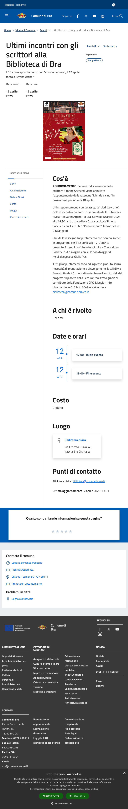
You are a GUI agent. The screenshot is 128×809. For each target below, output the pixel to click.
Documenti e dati (12, 689)
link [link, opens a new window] (96, 789)
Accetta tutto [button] (51, 796)
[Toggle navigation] (7, 16)
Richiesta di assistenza (46, 743)
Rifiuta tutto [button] (77, 795)
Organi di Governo (12, 656)
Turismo (38, 687)
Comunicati (102, 661)
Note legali (71, 733)
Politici (6, 675)
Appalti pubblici (42, 678)
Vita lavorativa (41, 668)
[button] (64, 803)
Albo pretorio (72, 729)
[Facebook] (76, 16)
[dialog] (64, 789)
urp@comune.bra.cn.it (15, 766)
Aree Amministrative (14, 661)
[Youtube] (93, 16)
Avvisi (99, 666)
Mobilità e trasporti (44, 692)
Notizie (100, 656)
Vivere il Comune (26, 30)
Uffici (5, 666)
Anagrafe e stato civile (46, 659)
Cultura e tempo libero (46, 664)
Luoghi (100, 686)
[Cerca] (121, 16)
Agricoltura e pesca (76, 703)
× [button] (124, 773)
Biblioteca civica (75, 440)
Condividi (94, 46)
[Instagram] (101, 16)
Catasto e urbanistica (45, 682)
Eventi (43, 30)
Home (7, 30)
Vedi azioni (111, 46)
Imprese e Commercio (45, 673)
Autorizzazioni (73, 698)
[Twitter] (84, 16)
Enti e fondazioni (12, 670)
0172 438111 (21, 738)
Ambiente (70, 684)
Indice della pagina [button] (19, 173)
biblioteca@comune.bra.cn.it (71, 292)
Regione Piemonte (15, 5)
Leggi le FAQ (40, 738)
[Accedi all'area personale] (113, 4)
